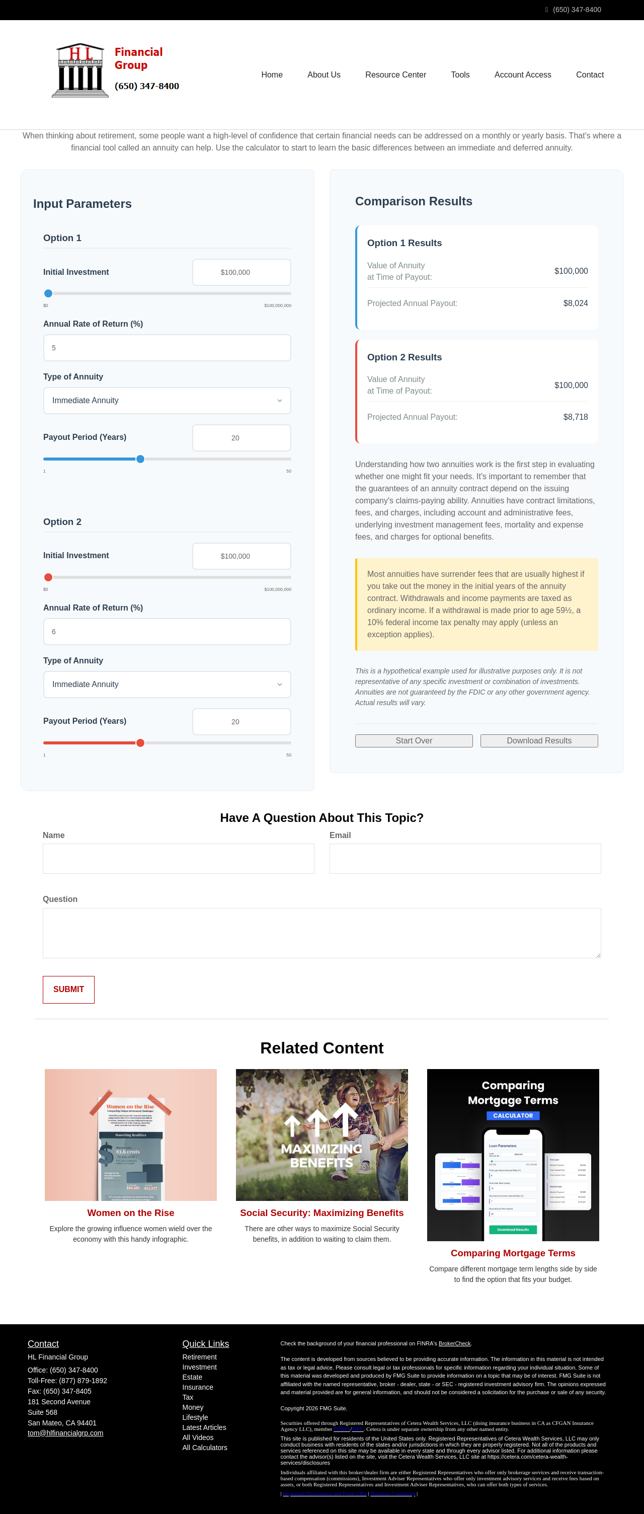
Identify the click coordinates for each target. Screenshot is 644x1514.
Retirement (200, 1357)
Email (340, 835)
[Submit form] (69, 990)
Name (54, 835)
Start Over (414, 740)
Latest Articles (204, 1427)
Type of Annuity (73, 376)
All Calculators (205, 1448)
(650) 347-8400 (573, 10)
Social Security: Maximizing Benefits (322, 1212)
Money (193, 1407)
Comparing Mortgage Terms (513, 1253)
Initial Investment (76, 272)
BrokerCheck (455, 1343)
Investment (200, 1367)
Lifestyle (195, 1417)
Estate (193, 1377)
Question (60, 899)
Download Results (539, 740)
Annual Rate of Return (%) (93, 324)
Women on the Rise (130, 1212)
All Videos (198, 1437)
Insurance (198, 1387)
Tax (188, 1397)
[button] (322, 75)
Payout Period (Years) (84, 437)
